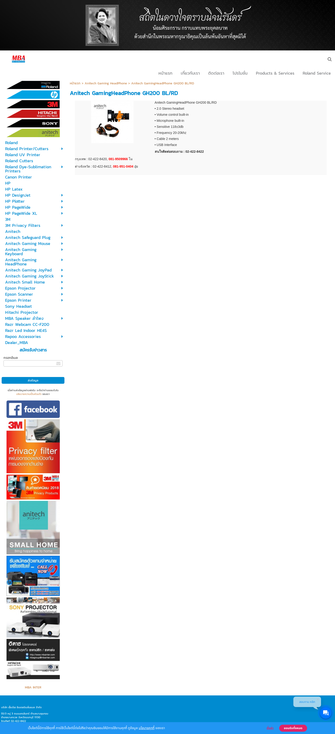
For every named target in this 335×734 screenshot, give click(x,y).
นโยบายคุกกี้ (146, 728)
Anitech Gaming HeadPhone (106, 83)
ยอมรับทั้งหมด (293, 728)
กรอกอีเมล (10, 357)
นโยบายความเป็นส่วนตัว (28, 394)
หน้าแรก (75, 83)
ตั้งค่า (270, 728)
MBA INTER (33, 687)
